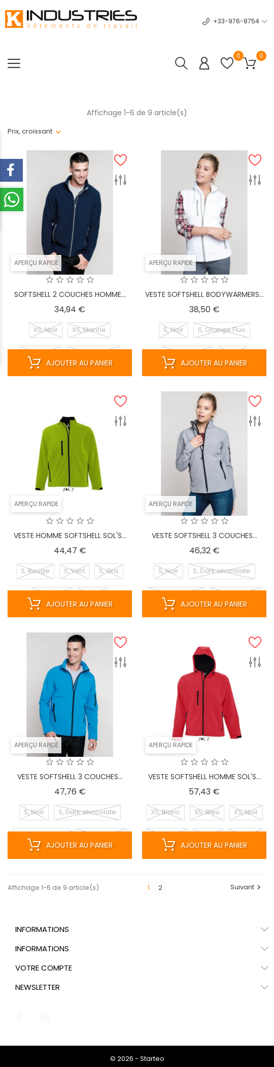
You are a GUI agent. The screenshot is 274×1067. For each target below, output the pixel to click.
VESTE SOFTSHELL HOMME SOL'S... (204, 777)
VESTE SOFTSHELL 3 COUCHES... (204, 535)
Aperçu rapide (36, 262)
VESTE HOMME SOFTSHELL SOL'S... (70, 535)
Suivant (246, 887)
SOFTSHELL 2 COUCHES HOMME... (70, 294)
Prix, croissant (30, 131)
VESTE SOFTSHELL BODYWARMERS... (204, 294)
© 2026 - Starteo (137, 1058)
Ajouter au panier (70, 363)
